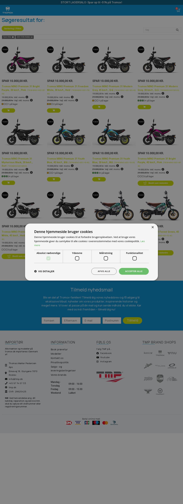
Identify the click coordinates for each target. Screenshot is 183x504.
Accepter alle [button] (133, 271)
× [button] (152, 227)
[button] (44, 271)
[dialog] (91, 252)
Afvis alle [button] (102, 271)
